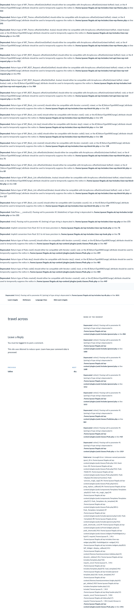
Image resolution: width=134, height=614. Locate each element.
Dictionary (27, 300)
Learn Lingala (13, 300)
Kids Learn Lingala (60, 300)
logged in (22, 343)
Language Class (42, 300)
